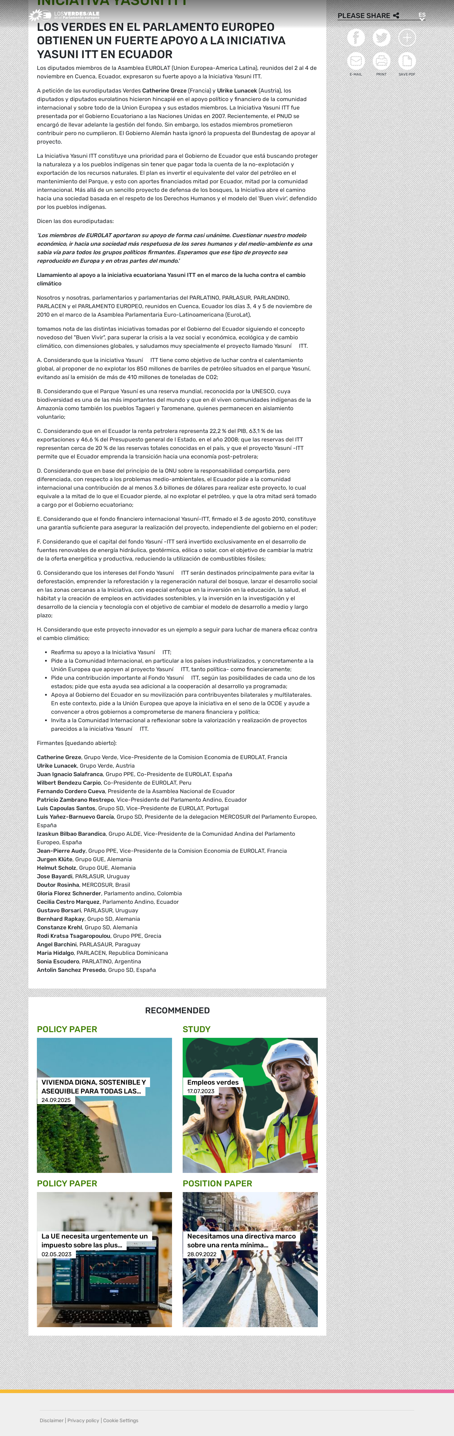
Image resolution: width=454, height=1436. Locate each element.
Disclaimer (51, 1421)
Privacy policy (83, 1421)
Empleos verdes (213, 1082)
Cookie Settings (120, 1421)
